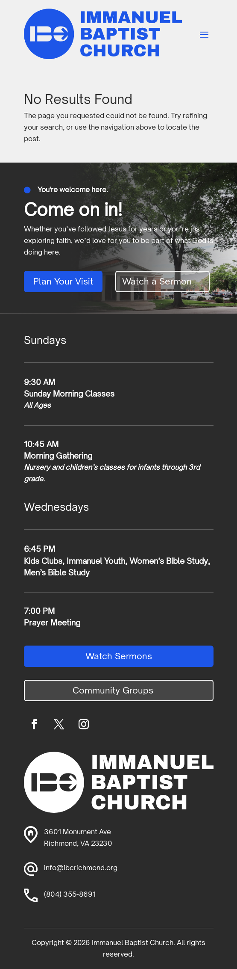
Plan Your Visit (63, 281)
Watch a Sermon (157, 281)
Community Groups (113, 690)
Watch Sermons (118, 656)
